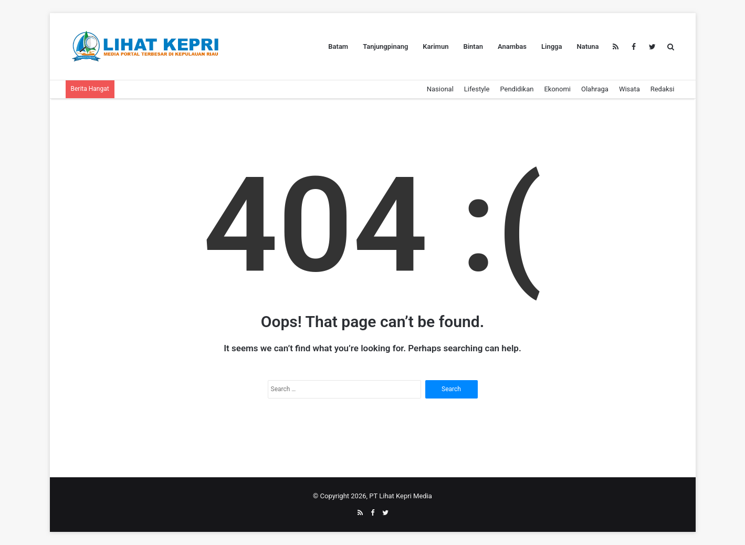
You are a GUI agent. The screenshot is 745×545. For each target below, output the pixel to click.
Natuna (587, 46)
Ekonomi (557, 89)
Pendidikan (516, 89)
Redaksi (662, 89)
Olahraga (594, 89)
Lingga (551, 46)
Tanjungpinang (385, 46)
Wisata (629, 89)
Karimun (435, 46)
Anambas (512, 46)
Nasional (440, 89)
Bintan (473, 46)
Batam (338, 46)
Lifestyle (477, 89)
